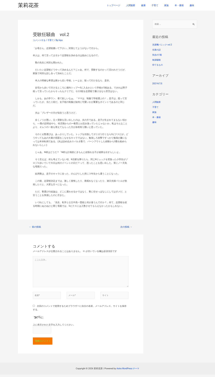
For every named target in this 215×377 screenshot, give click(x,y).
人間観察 (138, 5)
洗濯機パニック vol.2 (162, 45)
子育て (160, 5)
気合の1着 (157, 55)
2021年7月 (157, 83)
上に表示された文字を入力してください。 (54, 327)
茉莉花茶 (28, 5)
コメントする (39, 40)
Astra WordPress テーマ (128, 371)
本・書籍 (181, 5)
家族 (170, 5)
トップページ (123, 5)
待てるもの (157, 65)
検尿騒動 (156, 60)
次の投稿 (125, 227)
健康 (150, 5)
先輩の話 (156, 50)
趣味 (192, 5)
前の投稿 (35, 227)
